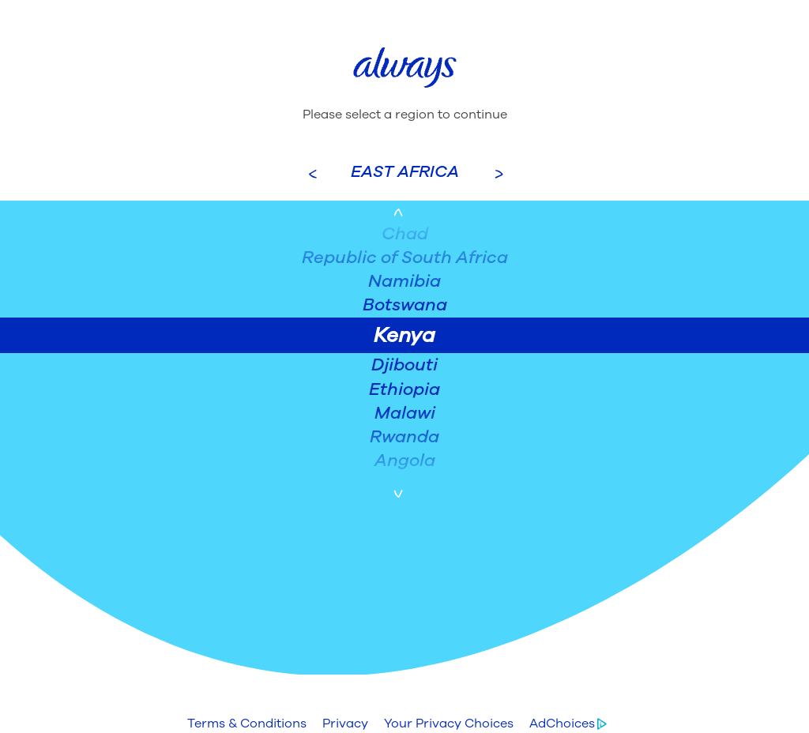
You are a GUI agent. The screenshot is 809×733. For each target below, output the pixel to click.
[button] (247, 723)
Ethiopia (404, 389)
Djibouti (404, 365)
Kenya (404, 335)
